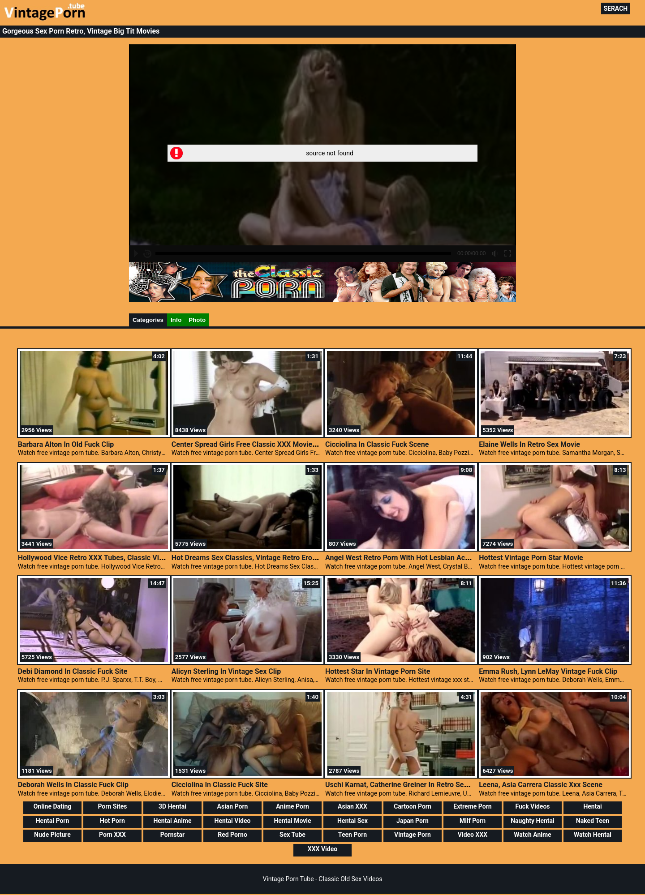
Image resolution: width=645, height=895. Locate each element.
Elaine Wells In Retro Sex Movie (529, 444)
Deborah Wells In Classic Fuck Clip (73, 784)
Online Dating (53, 806)
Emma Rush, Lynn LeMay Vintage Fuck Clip (548, 671)
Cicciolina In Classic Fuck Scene (377, 444)
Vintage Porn (412, 834)
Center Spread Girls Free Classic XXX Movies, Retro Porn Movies (275, 444)
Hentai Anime (172, 820)
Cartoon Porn (412, 806)
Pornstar (172, 834)
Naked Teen (592, 820)
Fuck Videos (532, 806)
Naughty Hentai (533, 820)
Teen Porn (352, 834)
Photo (197, 320)
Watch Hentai (592, 834)
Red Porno (232, 834)
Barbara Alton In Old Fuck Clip (66, 444)
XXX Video (322, 848)
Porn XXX (112, 834)
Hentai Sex (352, 820)
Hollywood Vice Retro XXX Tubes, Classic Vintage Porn (106, 557)
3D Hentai (172, 806)
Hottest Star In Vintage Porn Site (377, 671)
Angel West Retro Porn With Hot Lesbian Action (401, 557)
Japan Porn (412, 820)
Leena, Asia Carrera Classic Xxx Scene (540, 784)
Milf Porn (473, 820)
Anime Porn (292, 806)
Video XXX (472, 834)
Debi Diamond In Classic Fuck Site (73, 671)
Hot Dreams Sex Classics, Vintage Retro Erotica (248, 557)
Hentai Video (233, 820)
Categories (148, 320)
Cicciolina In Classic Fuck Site (220, 784)
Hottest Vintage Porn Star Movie (531, 557)
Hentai (592, 806)
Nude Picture (52, 834)
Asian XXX (352, 806)
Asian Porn (232, 806)
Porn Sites (112, 806)
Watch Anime (532, 834)
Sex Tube (292, 834)
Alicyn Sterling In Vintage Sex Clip (226, 671)
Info (176, 320)
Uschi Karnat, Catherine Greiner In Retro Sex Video (406, 784)
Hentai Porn (52, 820)
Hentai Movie (292, 820)
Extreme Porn (472, 806)
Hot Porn (112, 820)
